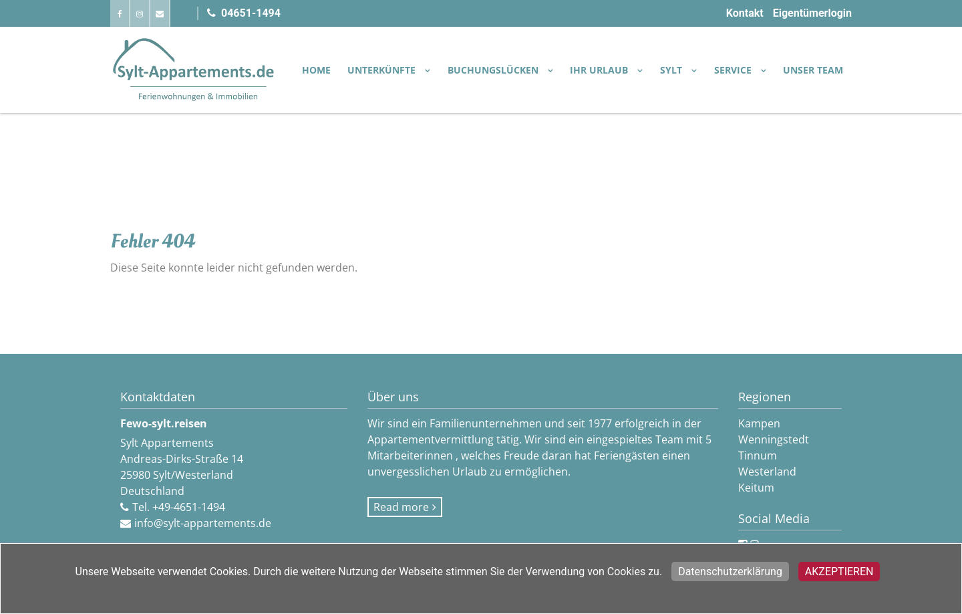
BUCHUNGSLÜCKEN (494, 70)
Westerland (767, 471)
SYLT (672, 70)
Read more (401, 507)
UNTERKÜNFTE (382, 70)
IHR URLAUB (600, 70)
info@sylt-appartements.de (202, 523)
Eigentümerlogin (812, 13)
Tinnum (757, 455)
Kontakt (745, 13)
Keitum (756, 487)
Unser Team (813, 70)
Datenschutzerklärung (730, 571)
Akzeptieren (839, 571)
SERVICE (734, 70)
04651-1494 (244, 13)
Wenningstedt (773, 439)
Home (316, 70)
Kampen (759, 423)
